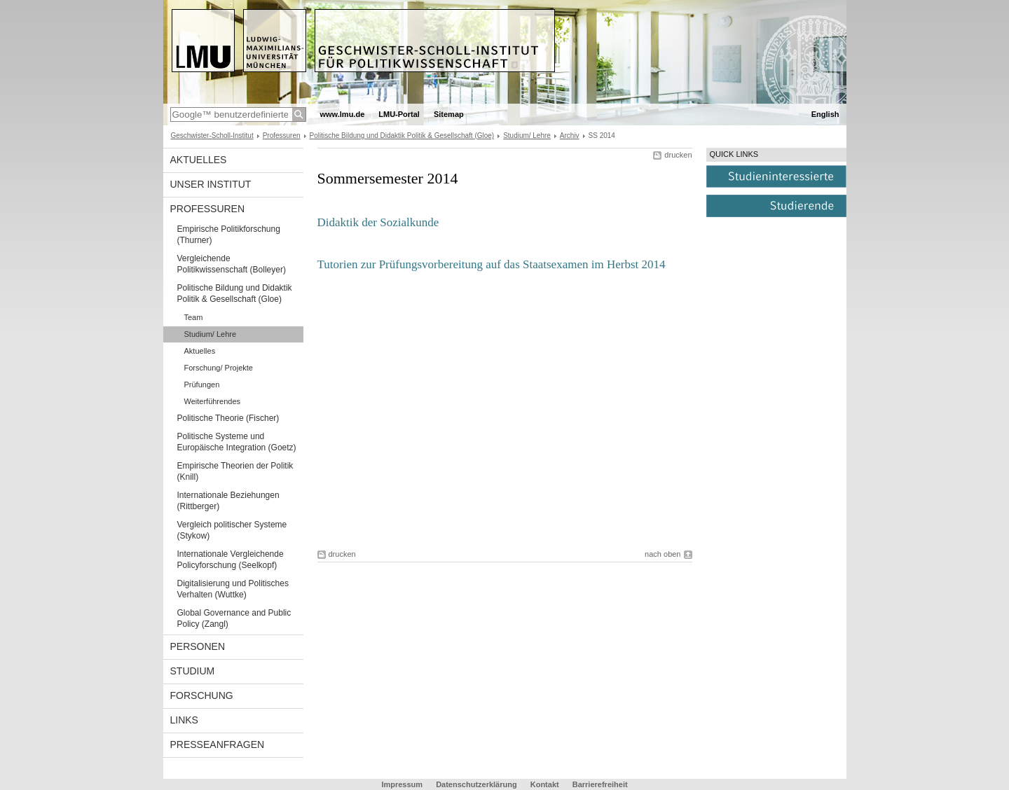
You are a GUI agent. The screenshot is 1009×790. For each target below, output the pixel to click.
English (825, 114)
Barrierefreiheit (600, 784)
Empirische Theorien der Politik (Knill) (235, 471)
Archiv (569, 135)
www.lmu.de (342, 114)
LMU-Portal (399, 114)
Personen (198, 646)
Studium (192, 671)
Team (193, 317)
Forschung (201, 695)
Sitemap (449, 114)
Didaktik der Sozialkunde (378, 222)
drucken (678, 155)
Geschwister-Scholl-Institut (212, 135)
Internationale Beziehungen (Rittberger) (228, 500)
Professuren (282, 135)
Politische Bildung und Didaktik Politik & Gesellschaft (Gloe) (402, 135)
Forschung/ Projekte (218, 367)
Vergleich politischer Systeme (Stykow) (232, 530)
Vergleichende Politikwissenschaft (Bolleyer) (231, 264)
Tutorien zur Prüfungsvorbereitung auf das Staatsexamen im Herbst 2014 (491, 264)
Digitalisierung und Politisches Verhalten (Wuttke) (233, 589)
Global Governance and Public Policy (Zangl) (234, 618)
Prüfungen (202, 384)
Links (184, 720)
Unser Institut (211, 184)
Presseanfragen (217, 744)
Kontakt (544, 784)
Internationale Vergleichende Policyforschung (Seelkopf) (230, 559)
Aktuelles (198, 159)
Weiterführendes (212, 401)
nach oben (662, 554)
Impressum (402, 784)
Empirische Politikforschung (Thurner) (228, 234)
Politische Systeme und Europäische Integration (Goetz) (236, 441)
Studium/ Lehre (527, 135)
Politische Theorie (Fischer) (228, 418)
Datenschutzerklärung (476, 784)
